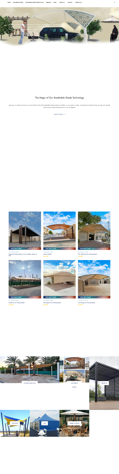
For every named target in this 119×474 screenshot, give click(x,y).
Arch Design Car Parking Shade (86, 303)
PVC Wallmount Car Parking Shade (87, 254)
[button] (59, 114)
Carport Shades (47, 254)
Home (9, 2)
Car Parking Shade (18, 2)
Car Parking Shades (74, 383)
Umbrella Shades (74, 423)
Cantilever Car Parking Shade (17, 303)
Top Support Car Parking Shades (52, 303)
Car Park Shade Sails (30, 383)
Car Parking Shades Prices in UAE (34, 2)
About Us (61, 2)
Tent (44, 423)
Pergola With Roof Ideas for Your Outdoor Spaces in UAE (23, 255)
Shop (54, 2)
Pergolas (48, 2)
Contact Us (78, 2)
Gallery (70, 2)
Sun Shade (15, 423)
